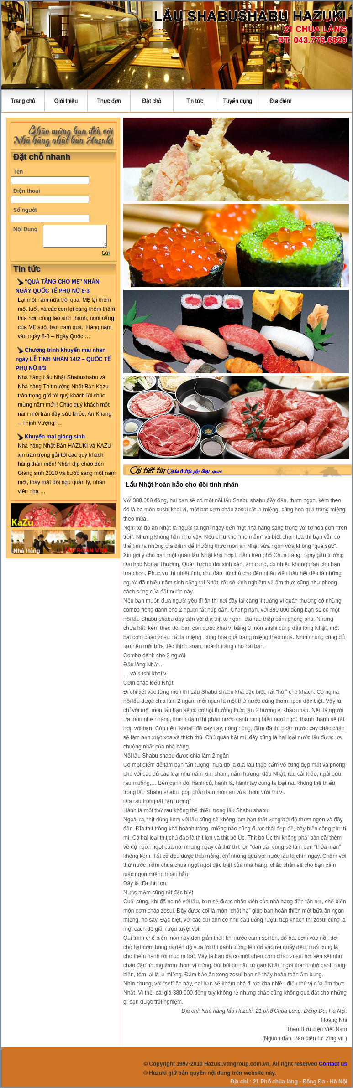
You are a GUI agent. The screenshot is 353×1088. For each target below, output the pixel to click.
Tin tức (194, 101)
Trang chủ (23, 101)
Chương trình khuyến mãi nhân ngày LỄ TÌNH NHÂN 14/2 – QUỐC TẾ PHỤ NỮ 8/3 (63, 359)
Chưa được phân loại (188, 472)
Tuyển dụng (238, 101)
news (217, 472)
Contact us (333, 1064)
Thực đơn (109, 101)
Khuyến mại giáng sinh (55, 436)
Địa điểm (280, 101)
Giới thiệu (66, 101)
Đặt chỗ (151, 101)
